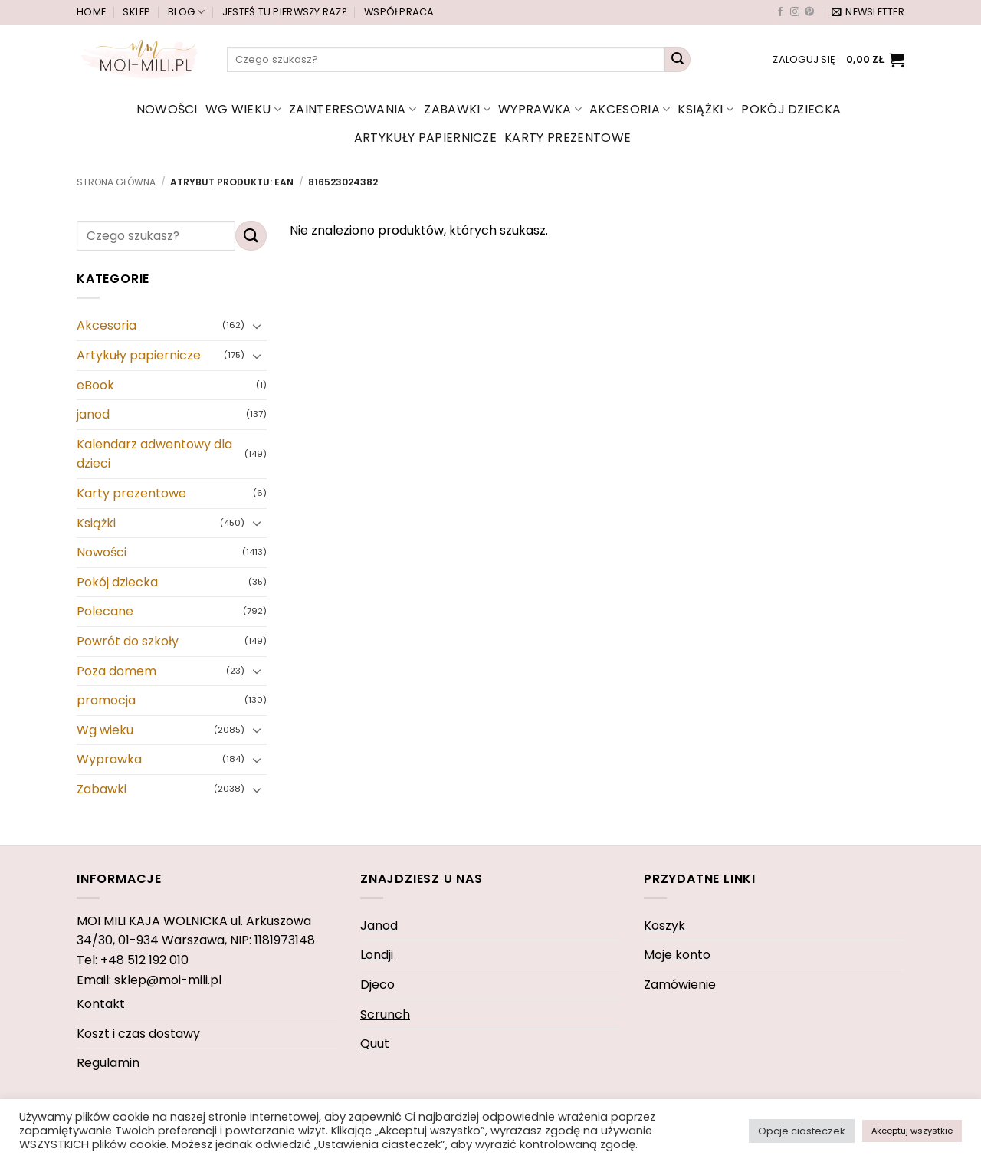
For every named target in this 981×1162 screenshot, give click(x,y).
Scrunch (385, 1014)
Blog (186, 12)
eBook (95, 385)
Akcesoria (629, 109)
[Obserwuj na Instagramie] (794, 12)
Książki (705, 109)
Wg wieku (243, 109)
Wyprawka (540, 109)
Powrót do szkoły (128, 641)
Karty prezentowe (567, 137)
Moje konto (677, 954)
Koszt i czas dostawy (138, 1033)
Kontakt (101, 1004)
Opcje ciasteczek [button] (801, 1131)
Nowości (167, 109)
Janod (379, 925)
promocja (106, 700)
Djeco (377, 984)
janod (93, 414)
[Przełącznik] (257, 326)
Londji (376, 954)
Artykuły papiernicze (425, 137)
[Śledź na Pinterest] (809, 12)
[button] (868, 12)
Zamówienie (680, 984)
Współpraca (399, 11)
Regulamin (108, 1063)
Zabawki (457, 109)
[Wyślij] (677, 60)
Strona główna (116, 182)
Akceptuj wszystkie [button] (912, 1130)
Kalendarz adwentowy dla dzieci (154, 454)
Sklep (136, 11)
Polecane (105, 612)
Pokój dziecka (791, 109)
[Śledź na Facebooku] (780, 12)
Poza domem (116, 671)
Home (91, 11)
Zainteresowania (352, 109)
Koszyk (664, 925)
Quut (374, 1043)
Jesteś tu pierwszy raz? (284, 11)
